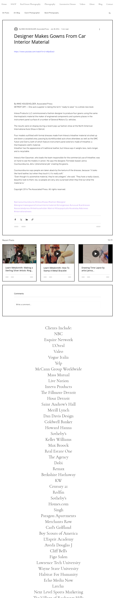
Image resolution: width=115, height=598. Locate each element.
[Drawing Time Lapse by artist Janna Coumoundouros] (95, 254)
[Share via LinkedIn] (27, 219)
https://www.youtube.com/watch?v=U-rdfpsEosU (34, 52)
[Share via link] (32, 219)
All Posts (5, 13)
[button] (110, 13)
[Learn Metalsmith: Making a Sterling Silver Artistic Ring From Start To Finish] (19, 254)
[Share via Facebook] (15, 219)
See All (110, 240)
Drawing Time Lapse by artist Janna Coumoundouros (93, 269)
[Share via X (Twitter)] (21, 219)
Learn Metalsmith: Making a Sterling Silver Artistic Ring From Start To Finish (19, 269)
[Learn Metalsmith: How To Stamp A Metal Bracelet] (57, 254)
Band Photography (52, 13)
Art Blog (17, 13)
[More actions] (99, 29)
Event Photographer (32, 13)
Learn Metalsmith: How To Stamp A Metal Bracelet (56, 269)
